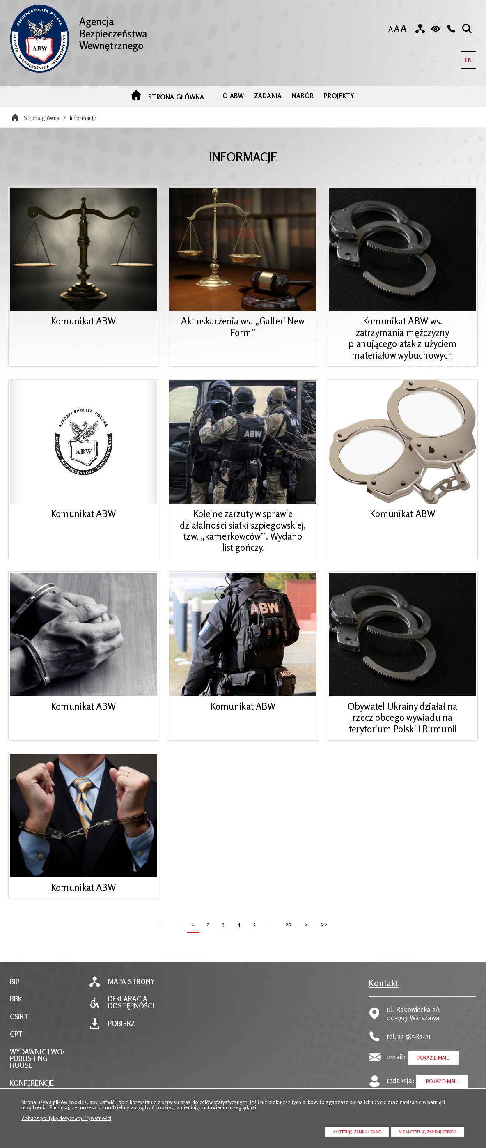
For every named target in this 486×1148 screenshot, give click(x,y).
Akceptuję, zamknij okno (357, 1132)
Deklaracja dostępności (131, 1019)
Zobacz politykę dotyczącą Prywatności (66, 1118)
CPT (16, 1051)
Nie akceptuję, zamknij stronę (427, 1132)
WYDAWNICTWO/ (37, 1068)
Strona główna (42, 125)
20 (286, 938)
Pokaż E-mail (433, 1074)
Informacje (83, 125)
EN (466, 57)
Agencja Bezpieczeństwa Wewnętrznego (83, 29)
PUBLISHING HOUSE (29, 1079)
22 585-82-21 (414, 1053)
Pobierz (121, 1040)
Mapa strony (131, 998)
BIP (14, 998)
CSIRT (19, 1033)
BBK (16, 1015)
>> (323, 938)
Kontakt (383, 999)
